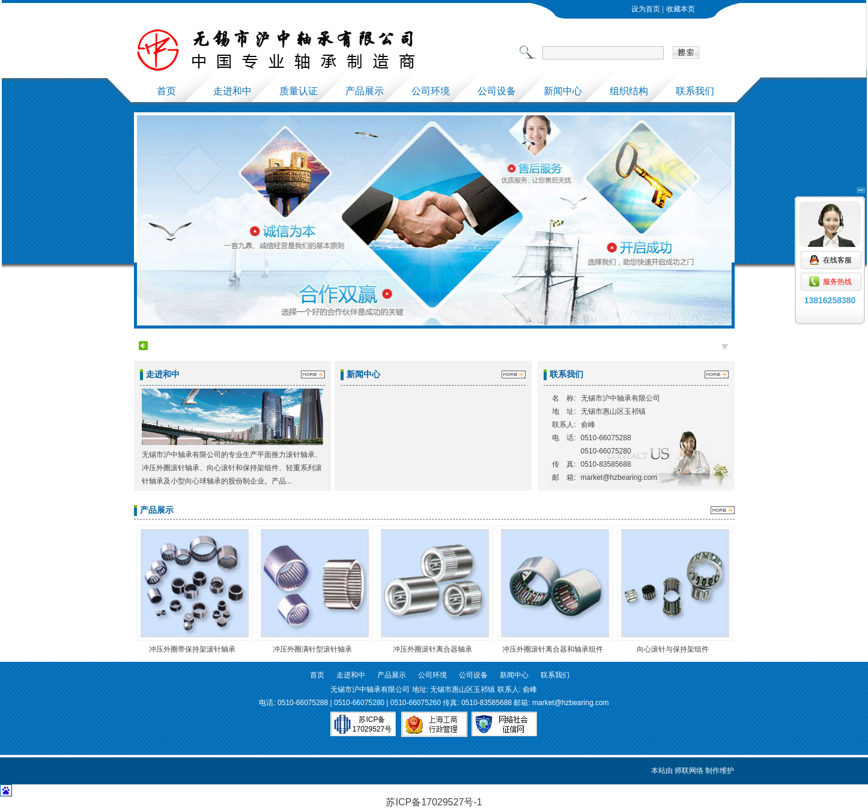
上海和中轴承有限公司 (314, 50)
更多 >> (310, 376)
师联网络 (689, 770)
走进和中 (232, 91)
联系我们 (695, 91)
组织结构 (629, 91)
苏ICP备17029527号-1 (434, 802)
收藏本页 (680, 9)
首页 (166, 91)
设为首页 (645, 9)
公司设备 (497, 91)
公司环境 (430, 91)
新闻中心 (563, 91)
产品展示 (364, 91)
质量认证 (298, 91)
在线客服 (830, 222)
